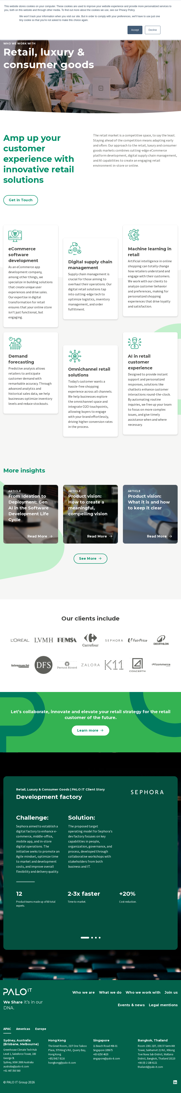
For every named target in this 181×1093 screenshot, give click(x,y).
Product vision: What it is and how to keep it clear (149, 502)
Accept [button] (135, 30)
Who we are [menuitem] (83, 992)
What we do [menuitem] (110, 992)
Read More (40, 536)
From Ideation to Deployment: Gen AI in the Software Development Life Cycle (28, 508)
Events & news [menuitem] (131, 1005)
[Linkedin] (175, 1082)
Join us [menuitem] (171, 992)
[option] (90, 863)
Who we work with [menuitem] (143, 992)
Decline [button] (152, 30)
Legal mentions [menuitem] (163, 1005)
